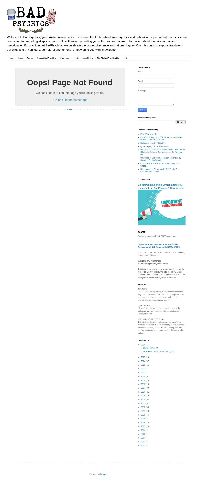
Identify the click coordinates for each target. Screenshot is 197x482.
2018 (143, 384)
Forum (30, 58)
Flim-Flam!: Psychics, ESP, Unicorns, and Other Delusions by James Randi (161, 138)
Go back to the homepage (70, 100)
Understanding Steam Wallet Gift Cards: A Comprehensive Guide (158, 170)
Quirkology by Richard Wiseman (154, 146)
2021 (143, 373)
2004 (143, 438)
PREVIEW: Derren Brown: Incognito (158, 351)
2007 (143, 426)
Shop (20, 58)
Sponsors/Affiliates (85, 58)
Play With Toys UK (148, 134)
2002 (143, 445)
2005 (143, 434)
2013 (143, 403)
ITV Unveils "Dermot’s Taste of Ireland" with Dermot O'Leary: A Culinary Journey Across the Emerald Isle (162, 152)
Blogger (103, 474)
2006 (143, 430)
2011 (143, 411)
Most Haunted (66, 58)
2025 (143, 357)
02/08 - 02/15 (149, 348)
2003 (143, 442)
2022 (143, 369)
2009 (143, 419)
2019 (143, 380)
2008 (143, 422)
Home (11, 58)
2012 (143, 407)
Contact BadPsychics (46, 58)
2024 (143, 361)
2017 (143, 388)
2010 (143, 415)
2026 (143, 345)
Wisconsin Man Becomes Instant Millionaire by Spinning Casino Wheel (160, 159)
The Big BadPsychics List (108, 58)
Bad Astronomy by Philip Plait (153, 143)
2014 (143, 399)
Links (125, 58)
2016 (143, 392)
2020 (143, 376)
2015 (143, 396)
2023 (143, 365)
